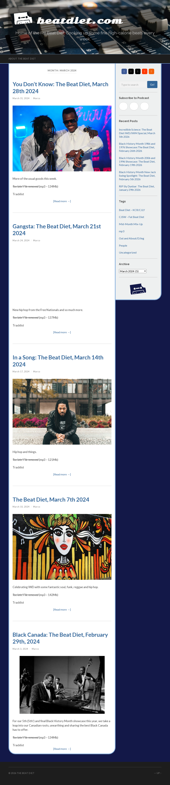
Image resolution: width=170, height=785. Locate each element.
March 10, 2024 (21, 506)
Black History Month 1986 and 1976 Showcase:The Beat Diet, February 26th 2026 (137, 147)
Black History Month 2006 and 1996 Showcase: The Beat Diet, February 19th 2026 (137, 161)
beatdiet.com (81, 20)
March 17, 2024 (21, 371)
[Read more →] (62, 201)
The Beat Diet (26, 773)
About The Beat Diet (22, 58)
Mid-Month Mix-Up (131, 224)
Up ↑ (159, 773)
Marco (36, 98)
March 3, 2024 (20, 648)
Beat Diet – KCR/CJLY (132, 210)
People (123, 245)
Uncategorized (127, 252)
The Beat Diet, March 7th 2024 (51, 499)
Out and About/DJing (131, 238)
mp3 (121, 231)
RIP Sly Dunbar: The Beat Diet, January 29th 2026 (137, 188)
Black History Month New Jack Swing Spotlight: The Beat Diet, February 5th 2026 (137, 175)
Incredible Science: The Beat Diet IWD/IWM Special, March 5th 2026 (137, 133)
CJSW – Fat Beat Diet (131, 216)
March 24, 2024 (21, 240)
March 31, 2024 (21, 98)
